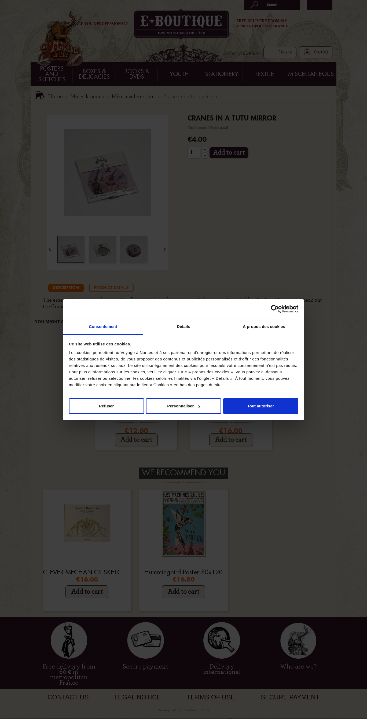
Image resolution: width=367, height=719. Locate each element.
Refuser (106, 406)
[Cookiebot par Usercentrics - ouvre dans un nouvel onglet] (274, 309)
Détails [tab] (183, 326)
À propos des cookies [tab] (264, 326)
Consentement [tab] (103, 326)
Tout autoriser (260, 406)
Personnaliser (183, 406)
